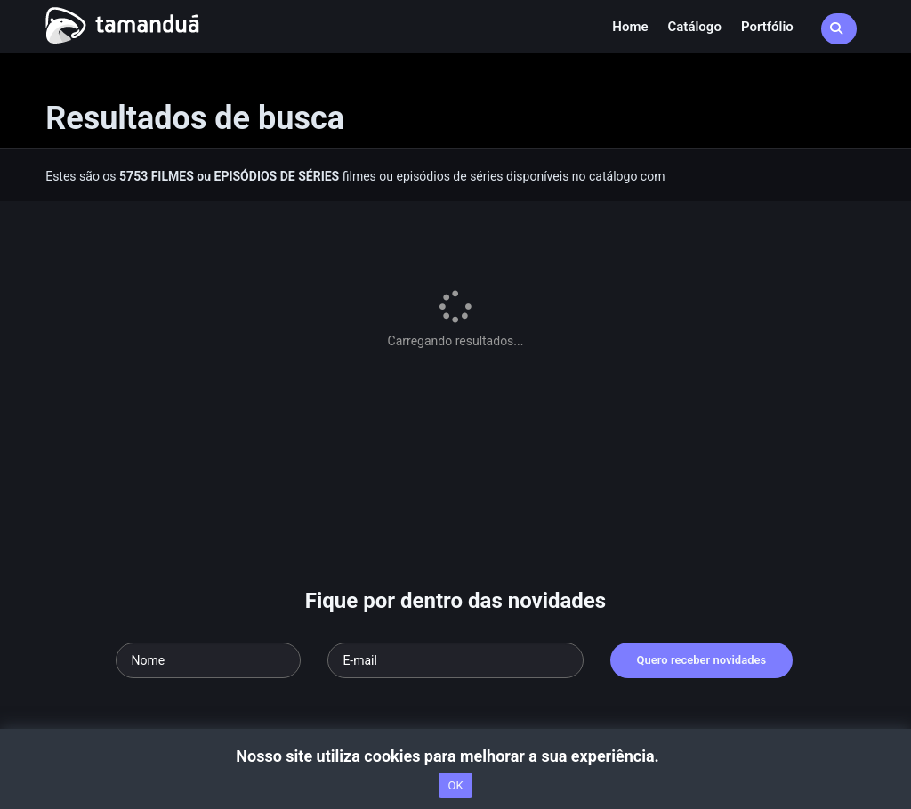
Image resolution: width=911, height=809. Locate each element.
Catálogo (695, 27)
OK (455, 785)
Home (630, 27)
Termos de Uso (384, 651)
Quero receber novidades (702, 512)
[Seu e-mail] (455, 512)
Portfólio (767, 27)
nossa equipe (300, 651)
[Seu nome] (208, 512)
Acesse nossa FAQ (143, 651)
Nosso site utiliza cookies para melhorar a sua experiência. (455, 756)
